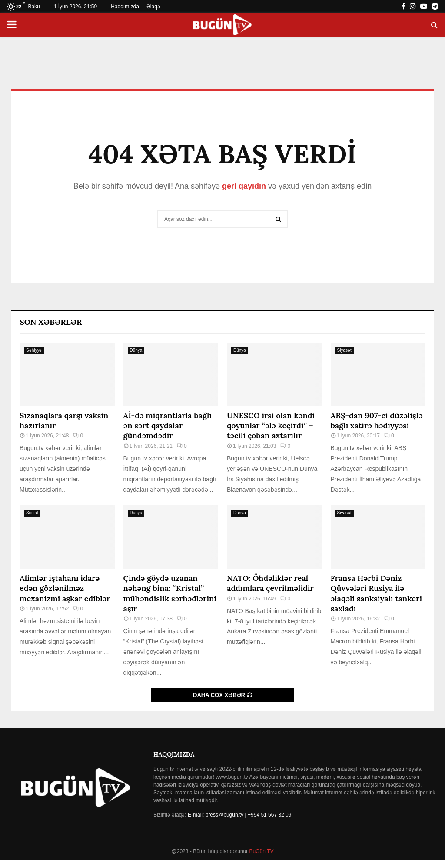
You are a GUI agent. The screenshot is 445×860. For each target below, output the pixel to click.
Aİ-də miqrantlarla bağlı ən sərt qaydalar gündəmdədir (167, 425)
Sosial (32, 512)
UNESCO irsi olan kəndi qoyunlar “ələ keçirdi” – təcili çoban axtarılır (271, 425)
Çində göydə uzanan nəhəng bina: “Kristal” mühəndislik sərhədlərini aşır (169, 593)
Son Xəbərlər (51, 322)
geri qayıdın (244, 186)
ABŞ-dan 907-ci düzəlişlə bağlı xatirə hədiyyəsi (377, 420)
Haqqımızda (125, 6)
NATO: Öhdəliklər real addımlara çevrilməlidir (270, 583)
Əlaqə (153, 6)
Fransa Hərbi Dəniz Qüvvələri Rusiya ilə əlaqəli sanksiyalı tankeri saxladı (376, 593)
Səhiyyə (34, 350)
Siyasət (344, 350)
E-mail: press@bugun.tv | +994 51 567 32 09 (239, 815)
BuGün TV (260, 851)
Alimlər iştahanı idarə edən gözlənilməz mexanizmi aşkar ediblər (65, 588)
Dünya (136, 350)
